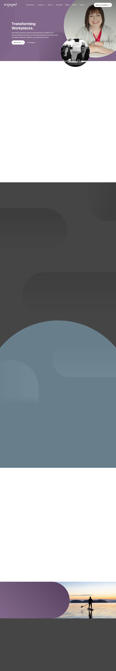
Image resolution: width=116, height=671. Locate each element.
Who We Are (30, 5)
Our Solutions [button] (31, 42)
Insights (67, 5)
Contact (81, 5)
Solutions (41, 5)
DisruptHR (59, 5)
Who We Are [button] (17, 42)
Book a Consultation (102, 5)
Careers (74, 5)
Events (50, 5)
